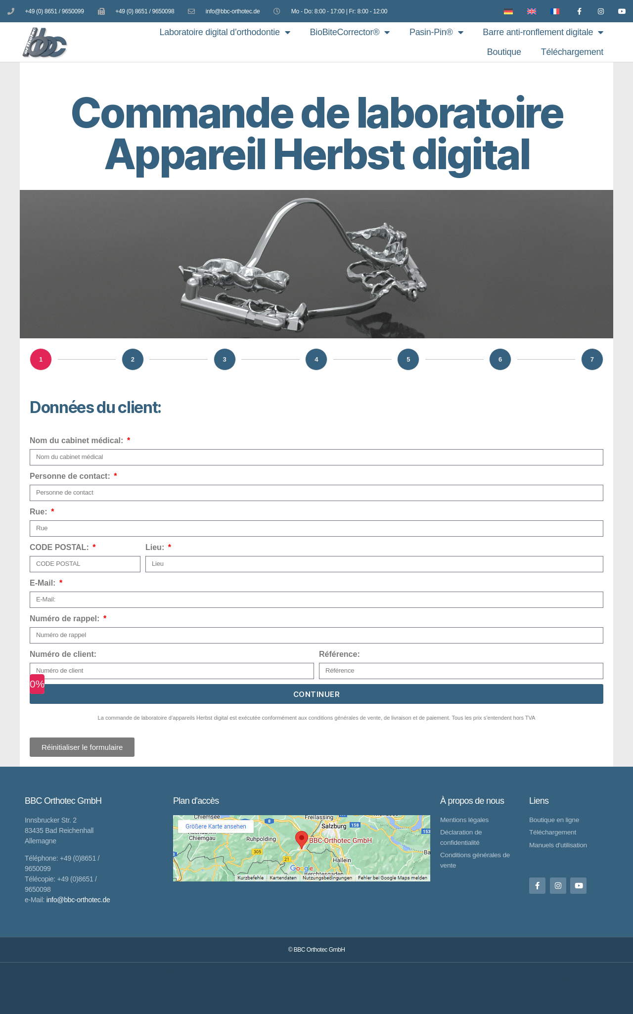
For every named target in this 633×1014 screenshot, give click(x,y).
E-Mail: (44, 583)
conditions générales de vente (345, 718)
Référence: (339, 654)
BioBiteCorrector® (349, 32)
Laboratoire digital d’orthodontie (224, 32)
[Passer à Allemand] (504, 11)
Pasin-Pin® (436, 32)
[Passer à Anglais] (528, 11)
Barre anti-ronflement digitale (543, 32)
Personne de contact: (71, 476)
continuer (316, 694)
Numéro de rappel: (66, 618)
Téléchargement (572, 52)
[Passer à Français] (551, 11)
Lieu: (156, 547)
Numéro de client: (63, 654)
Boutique (504, 52)
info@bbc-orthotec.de (78, 899)
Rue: (39, 511)
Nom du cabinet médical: (78, 440)
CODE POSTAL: (60, 547)
